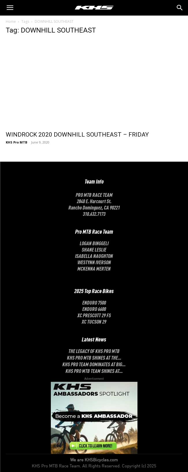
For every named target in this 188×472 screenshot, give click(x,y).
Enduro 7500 (94, 302)
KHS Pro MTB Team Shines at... (94, 370)
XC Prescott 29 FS (94, 314)
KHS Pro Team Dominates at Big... (94, 363)
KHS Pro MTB (16, 142)
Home (11, 21)
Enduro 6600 (94, 308)
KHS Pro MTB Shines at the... (94, 357)
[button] (180, 8)
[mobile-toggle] (10, 8)
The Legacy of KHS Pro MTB (94, 350)
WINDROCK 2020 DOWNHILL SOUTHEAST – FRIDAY (77, 134)
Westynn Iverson (94, 261)
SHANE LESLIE (94, 249)
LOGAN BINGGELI (94, 242)
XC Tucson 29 (94, 321)
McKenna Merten (94, 268)
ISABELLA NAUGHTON (94, 255)
